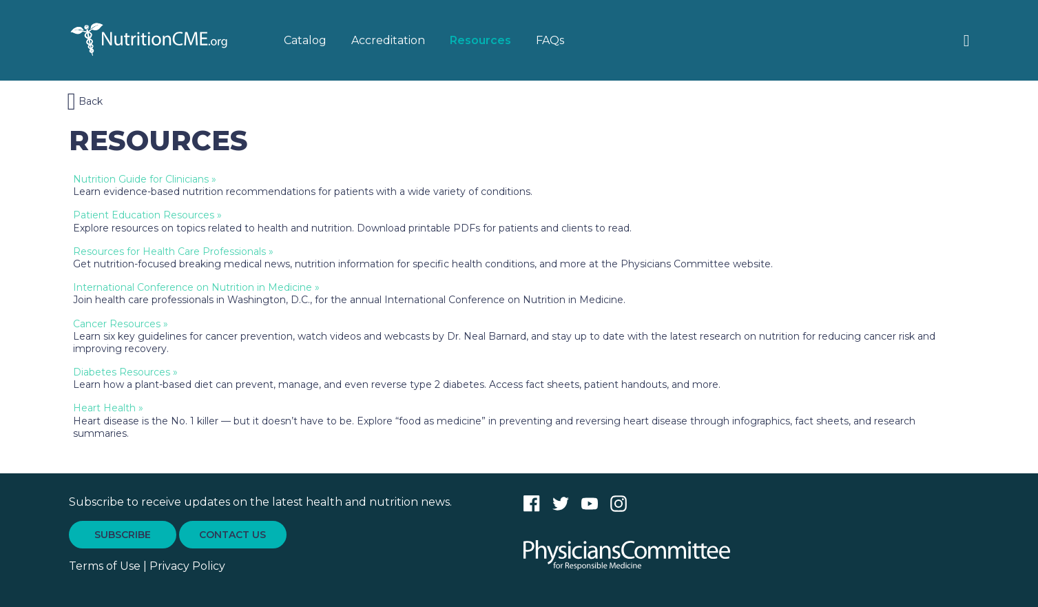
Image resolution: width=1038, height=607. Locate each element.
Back (85, 101)
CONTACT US (232, 534)
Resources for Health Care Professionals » (173, 251)
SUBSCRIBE (122, 534)
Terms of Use (105, 566)
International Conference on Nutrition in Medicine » (196, 287)
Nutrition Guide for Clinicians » (144, 179)
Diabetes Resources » (125, 372)
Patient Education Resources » (147, 215)
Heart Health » (108, 408)
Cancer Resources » (120, 324)
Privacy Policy (187, 566)
